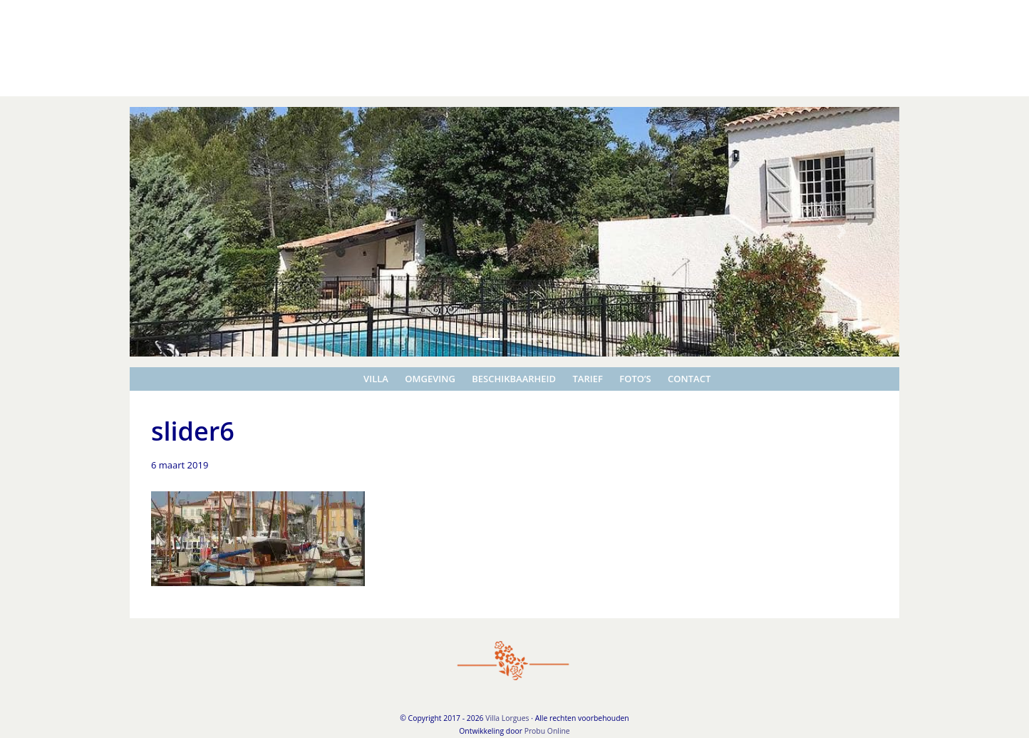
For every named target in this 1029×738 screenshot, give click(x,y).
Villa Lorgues (31, 13)
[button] (187, 232)
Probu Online (547, 731)
